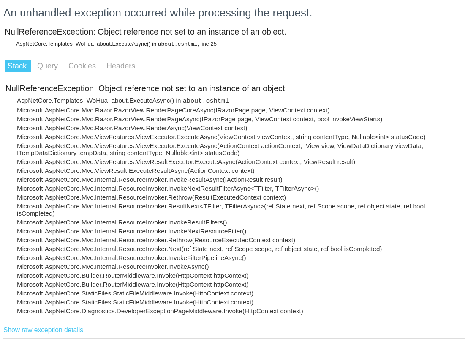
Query (48, 66)
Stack (18, 66)
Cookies (83, 66)
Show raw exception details (43, 330)
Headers (120, 66)
